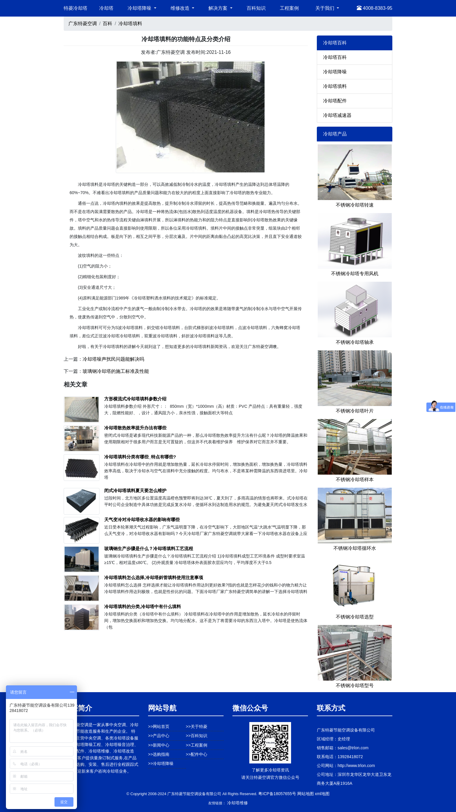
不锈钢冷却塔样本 (355, 479)
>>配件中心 (196, 754)
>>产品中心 (158, 735)
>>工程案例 (196, 745)
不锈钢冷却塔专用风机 (354, 273)
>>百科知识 (196, 735)
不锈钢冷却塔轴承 (355, 342)
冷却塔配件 (335, 100)
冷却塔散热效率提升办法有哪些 (135, 427)
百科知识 (256, 8)
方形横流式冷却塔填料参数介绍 (135, 398)
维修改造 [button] (181, 8)
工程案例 (289, 8)
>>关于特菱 (196, 726)
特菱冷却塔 (75, 8)
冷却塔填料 (130, 23)
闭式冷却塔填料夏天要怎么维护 (135, 490)
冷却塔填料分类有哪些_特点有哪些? (140, 456)
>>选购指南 (158, 754)
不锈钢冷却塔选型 (355, 616)
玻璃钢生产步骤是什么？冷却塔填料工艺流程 (148, 548)
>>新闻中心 (158, 745)
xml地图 (322, 793)
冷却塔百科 (335, 57)
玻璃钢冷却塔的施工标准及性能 (116, 371)
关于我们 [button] (325, 8)
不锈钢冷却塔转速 (355, 204)
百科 (107, 23)
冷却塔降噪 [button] (140, 8)
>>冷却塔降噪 (161, 763)
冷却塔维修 (237, 802)
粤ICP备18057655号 (277, 793)
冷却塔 (106, 8)
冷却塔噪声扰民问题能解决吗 (113, 359)
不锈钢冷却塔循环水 (354, 548)
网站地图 (305, 793)
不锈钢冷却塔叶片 (355, 410)
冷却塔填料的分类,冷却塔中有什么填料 (142, 606)
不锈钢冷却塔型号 (355, 685)
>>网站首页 (158, 726)
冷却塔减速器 (337, 115)
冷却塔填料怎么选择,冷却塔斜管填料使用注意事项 (153, 577)
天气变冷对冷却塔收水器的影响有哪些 (142, 519)
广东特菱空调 (82, 23)
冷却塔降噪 (335, 71)
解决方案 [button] (218, 8)
